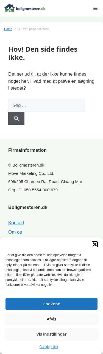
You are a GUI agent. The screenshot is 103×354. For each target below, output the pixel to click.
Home (8, 29)
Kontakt (16, 222)
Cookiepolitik (48, 347)
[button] (95, 244)
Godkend (51, 303)
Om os (15, 232)
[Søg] (16, 118)
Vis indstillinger (51, 334)
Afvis (51, 319)
